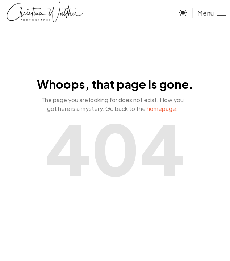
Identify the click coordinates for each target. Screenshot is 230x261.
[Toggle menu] (209, 13)
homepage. (162, 108)
